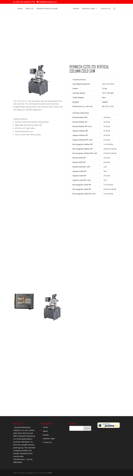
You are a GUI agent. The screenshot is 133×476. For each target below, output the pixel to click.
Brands (75, 9)
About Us (30, 9)
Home (20, 9)
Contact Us (104, 9)
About (45, 431)
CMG (50, 473)
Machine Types (88, 9)
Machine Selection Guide (47, 9)
